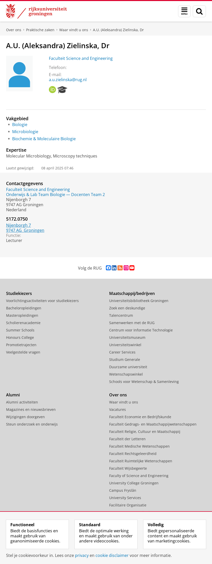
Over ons (13, 29)
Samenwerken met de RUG (132, 322)
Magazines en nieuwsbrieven (31, 409)
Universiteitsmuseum (127, 337)
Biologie (19, 124)
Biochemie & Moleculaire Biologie (44, 139)
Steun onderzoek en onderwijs (32, 424)
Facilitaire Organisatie (127, 505)
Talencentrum (121, 315)
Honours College (20, 337)
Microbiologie (25, 131)
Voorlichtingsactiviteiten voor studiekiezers (42, 300)
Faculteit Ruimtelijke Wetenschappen (140, 461)
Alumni (13, 394)
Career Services (122, 352)
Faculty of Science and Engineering (138, 475)
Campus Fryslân (122, 490)
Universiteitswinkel (125, 344)
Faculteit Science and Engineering (81, 58)
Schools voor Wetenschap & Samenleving (144, 381)
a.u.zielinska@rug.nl (68, 79)
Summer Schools (20, 330)
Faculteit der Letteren (127, 438)
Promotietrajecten (21, 344)
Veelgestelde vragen (23, 352)
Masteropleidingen (22, 315)
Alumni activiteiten (22, 402)
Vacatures (117, 409)
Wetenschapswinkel (126, 374)
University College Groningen (134, 483)
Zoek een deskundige (127, 308)
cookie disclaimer (112, 555)
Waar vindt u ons (73, 29)
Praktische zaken (40, 29)
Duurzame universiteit (128, 366)
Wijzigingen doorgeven (25, 416)
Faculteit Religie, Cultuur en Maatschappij (144, 431)
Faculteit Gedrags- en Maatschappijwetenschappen (153, 424)
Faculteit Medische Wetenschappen (139, 446)
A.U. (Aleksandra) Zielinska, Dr (118, 29)
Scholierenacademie (23, 322)
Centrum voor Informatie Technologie (141, 330)
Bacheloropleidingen (23, 308)
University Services (125, 497)
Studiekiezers (19, 293)
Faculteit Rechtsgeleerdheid (133, 453)
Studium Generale (124, 359)
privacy (82, 555)
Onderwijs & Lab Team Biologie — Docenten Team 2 (55, 194)
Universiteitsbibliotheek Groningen (138, 300)
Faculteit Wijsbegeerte (128, 468)
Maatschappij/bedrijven (132, 293)
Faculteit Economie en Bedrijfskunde (140, 416)
